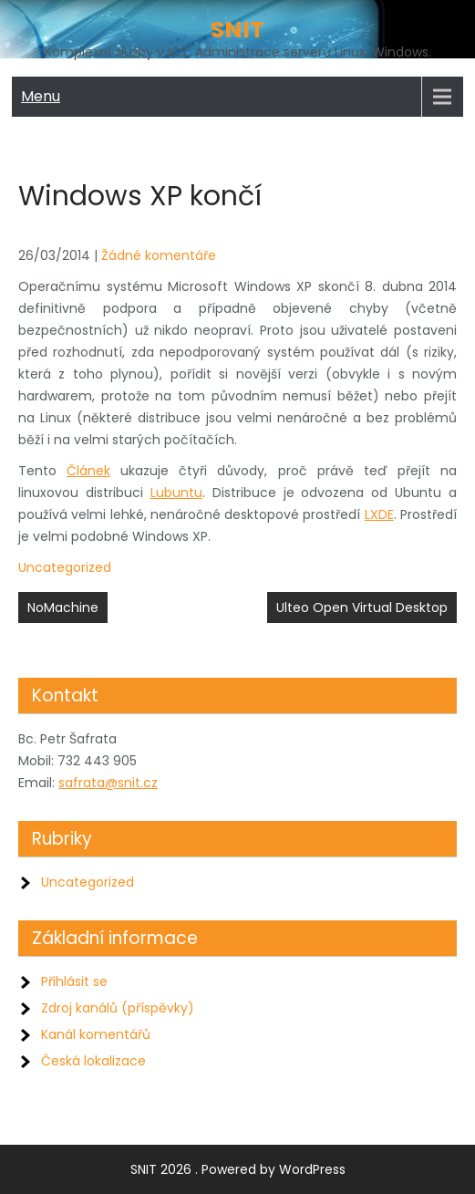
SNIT (237, 30)
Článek (88, 471)
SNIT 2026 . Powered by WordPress (238, 1169)
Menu (40, 96)
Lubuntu (176, 492)
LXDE (379, 514)
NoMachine (62, 607)
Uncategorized (64, 567)
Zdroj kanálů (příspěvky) (117, 1008)
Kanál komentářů (95, 1034)
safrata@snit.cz (108, 783)
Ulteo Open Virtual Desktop (362, 607)
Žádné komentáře (158, 255)
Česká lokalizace (93, 1061)
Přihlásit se (74, 981)
